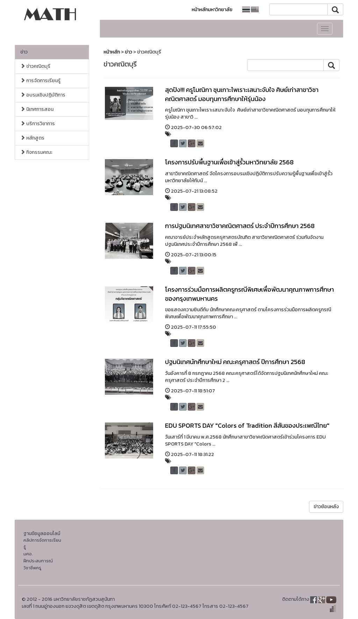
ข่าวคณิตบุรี (35, 66)
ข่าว (24, 52)
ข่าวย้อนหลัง (326, 506)
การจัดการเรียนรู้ (40, 80)
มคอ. (28, 553)
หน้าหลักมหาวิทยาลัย (212, 9)
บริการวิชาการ (37, 123)
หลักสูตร (32, 138)
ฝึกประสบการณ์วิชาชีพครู (38, 564)
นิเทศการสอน (36, 109)
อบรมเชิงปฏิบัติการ (42, 95)
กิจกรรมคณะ (36, 152)
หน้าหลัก (111, 52)
